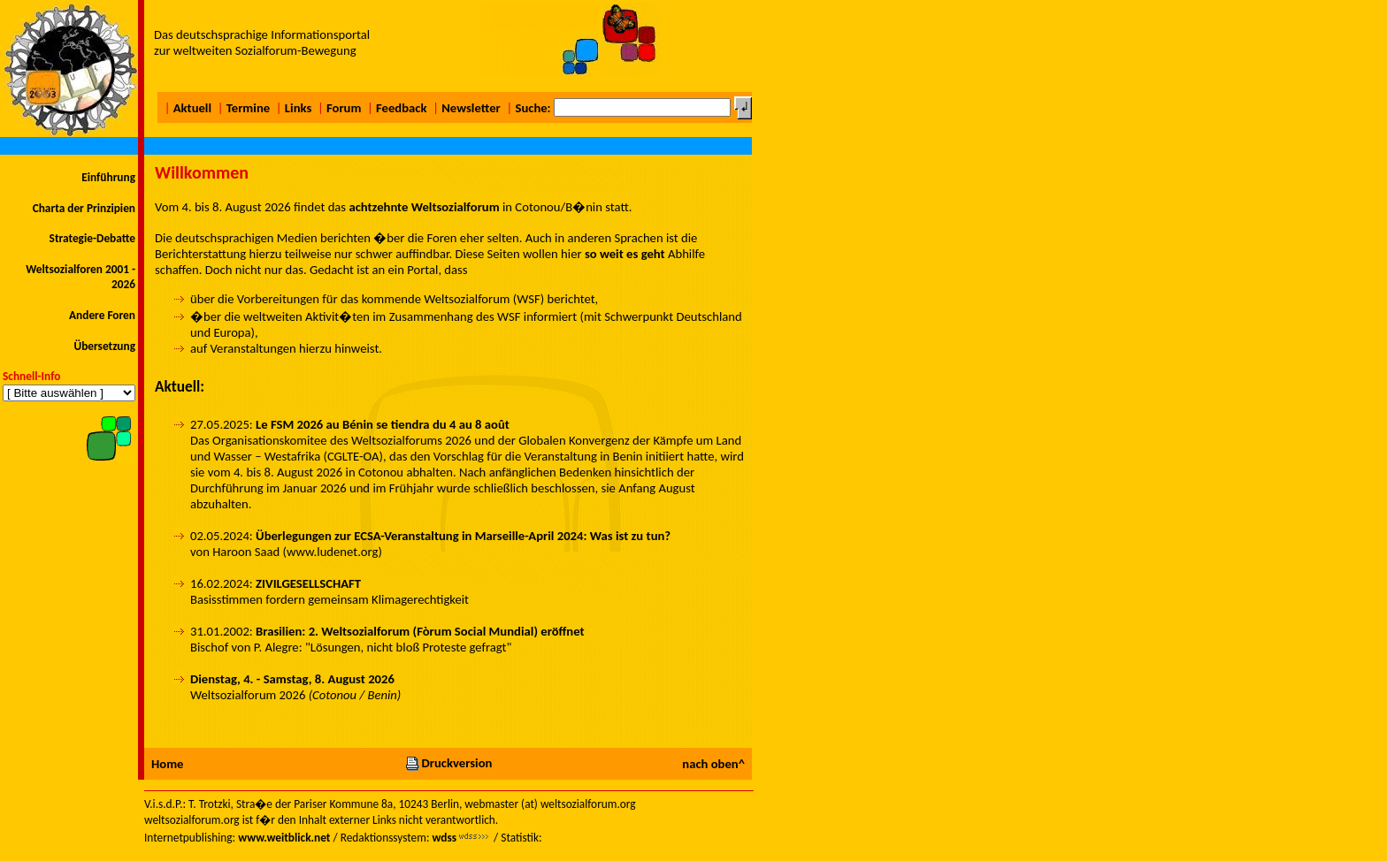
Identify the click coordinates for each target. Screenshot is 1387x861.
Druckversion (448, 763)
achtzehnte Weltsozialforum (424, 207)
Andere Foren (102, 315)
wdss (444, 837)
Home (167, 764)
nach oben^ (713, 764)
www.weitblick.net (284, 837)
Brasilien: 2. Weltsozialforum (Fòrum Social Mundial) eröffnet (420, 631)
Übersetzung (104, 346)
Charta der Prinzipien (84, 208)
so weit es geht (625, 254)
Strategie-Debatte (92, 238)
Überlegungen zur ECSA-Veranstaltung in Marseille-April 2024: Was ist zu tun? (463, 536)
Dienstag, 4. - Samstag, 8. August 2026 (292, 679)
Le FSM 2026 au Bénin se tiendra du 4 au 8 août (383, 424)
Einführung (108, 177)
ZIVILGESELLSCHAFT (308, 583)
